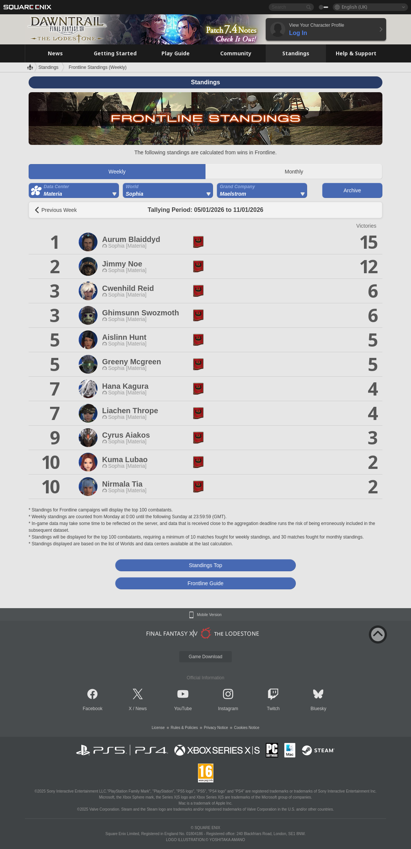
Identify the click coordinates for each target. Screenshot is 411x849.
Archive (352, 190)
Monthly (294, 172)
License (158, 728)
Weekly (117, 172)
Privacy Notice (216, 728)
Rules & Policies (184, 728)
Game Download (205, 656)
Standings (48, 67)
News (141, 708)
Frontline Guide (205, 583)
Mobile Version (209, 615)
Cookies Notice (246, 728)
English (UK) (354, 7)
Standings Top (205, 565)
